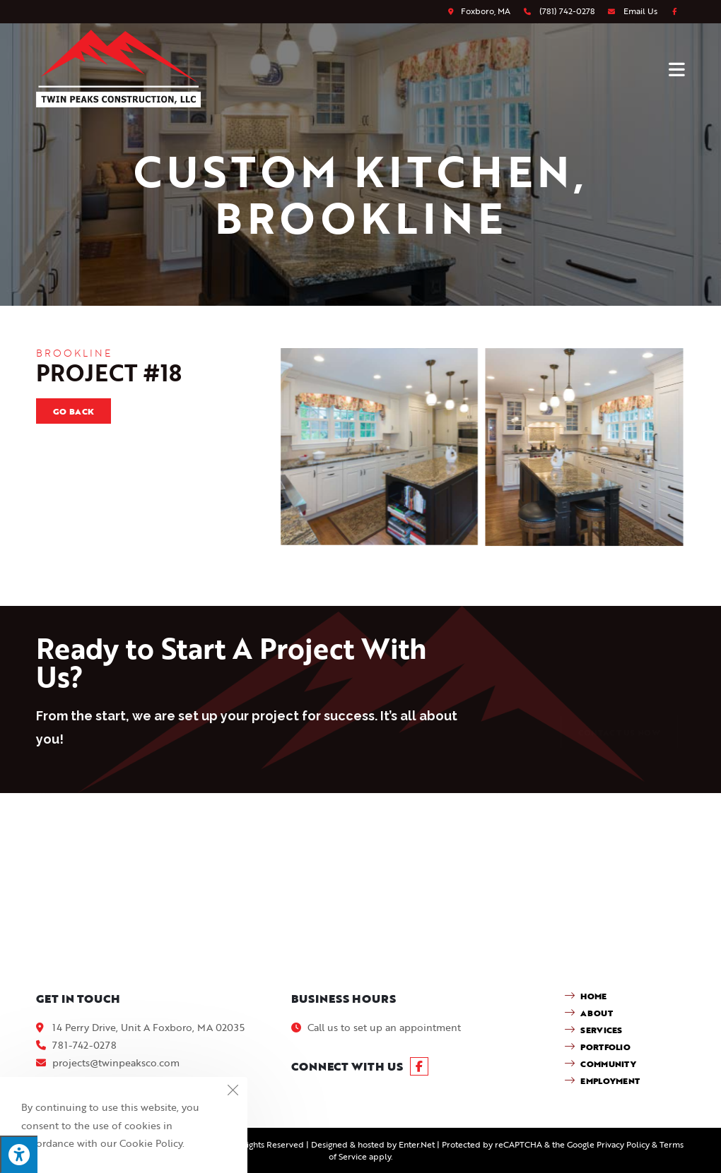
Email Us (640, 10)
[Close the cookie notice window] (232, 1091)
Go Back (73, 411)
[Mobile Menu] (677, 68)
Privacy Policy (623, 1144)
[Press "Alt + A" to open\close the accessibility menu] (18, 1154)
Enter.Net (417, 1144)
